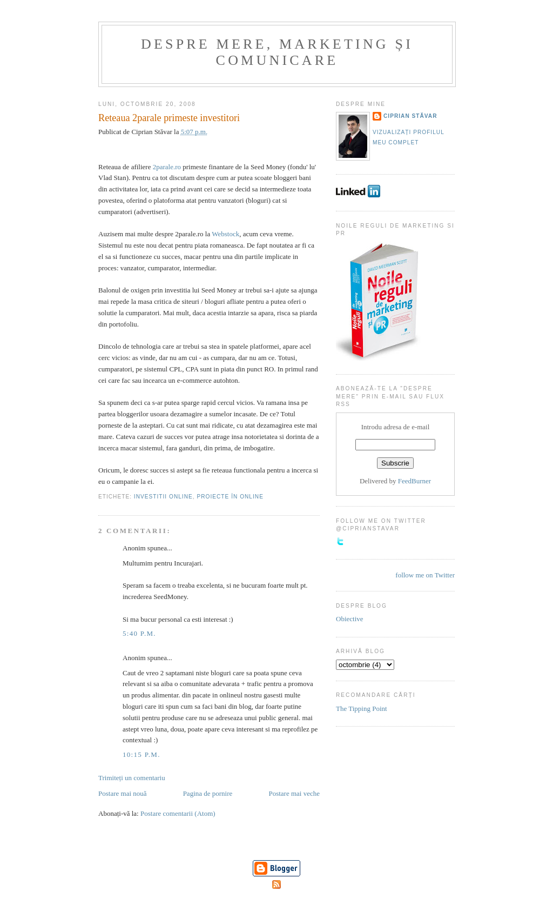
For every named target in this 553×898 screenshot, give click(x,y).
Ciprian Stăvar (410, 116)
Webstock (225, 234)
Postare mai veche (294, 793)
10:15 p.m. (141, 754)
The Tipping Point (361, 708)
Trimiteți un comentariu (131, 778)
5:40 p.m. (139, 633)
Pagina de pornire (208, 793)
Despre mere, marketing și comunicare (277, 52)
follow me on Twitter (425, 575)
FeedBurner (414, 481)
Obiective (349, 619)
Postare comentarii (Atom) (177, 813)
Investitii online (163, 497)
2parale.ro (167, 167)
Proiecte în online (230, 497)
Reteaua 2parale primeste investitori (169, 117)
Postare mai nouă (122, 793)
